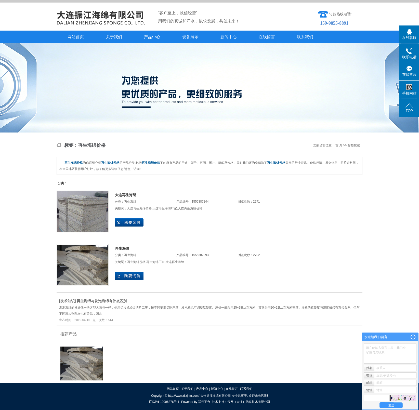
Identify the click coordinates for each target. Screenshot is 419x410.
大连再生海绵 (125, 195)
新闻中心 (228, 37)
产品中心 (152, 37)
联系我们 (305, 37)
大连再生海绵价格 (139, 208)
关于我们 (114, 37)
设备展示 (190, 37)
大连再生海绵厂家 (164, 208)
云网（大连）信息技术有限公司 (248, 402)
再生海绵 (130, 201)
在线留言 (267, 37)
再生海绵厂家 (155, 262)
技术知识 (67, 301)
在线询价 (129, 222)
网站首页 (76, 37)
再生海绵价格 (136, 262)
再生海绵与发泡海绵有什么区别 (102, 301)
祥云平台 (204, 402)
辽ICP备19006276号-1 (164, 402)
